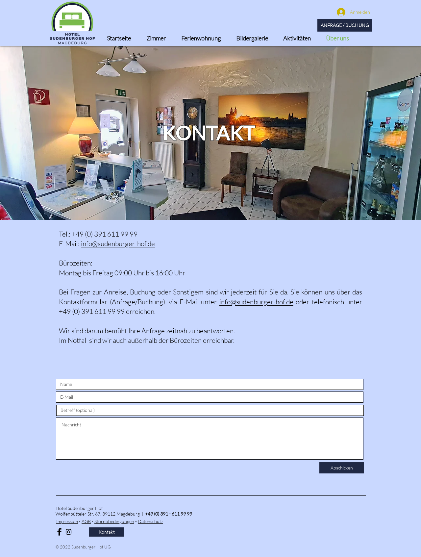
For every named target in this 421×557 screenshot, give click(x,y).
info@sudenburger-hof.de (118, 243)
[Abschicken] (341, 467)
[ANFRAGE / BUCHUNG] (344, 25)
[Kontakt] (106, 532)
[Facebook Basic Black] (59, 532)
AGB (86, 521)
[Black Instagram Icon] (68, 532)
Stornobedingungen (114, 521)
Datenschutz (150, 521)
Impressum (67, 521)
